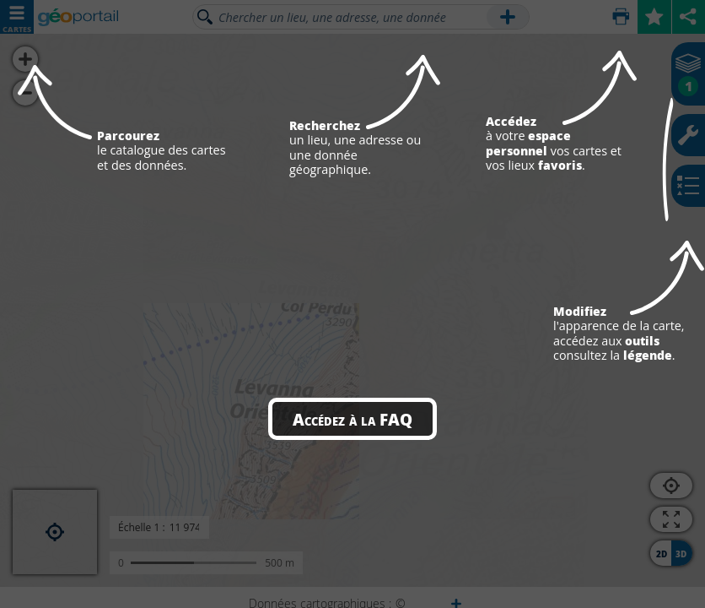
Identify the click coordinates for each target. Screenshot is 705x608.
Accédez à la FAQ (352, 419)
